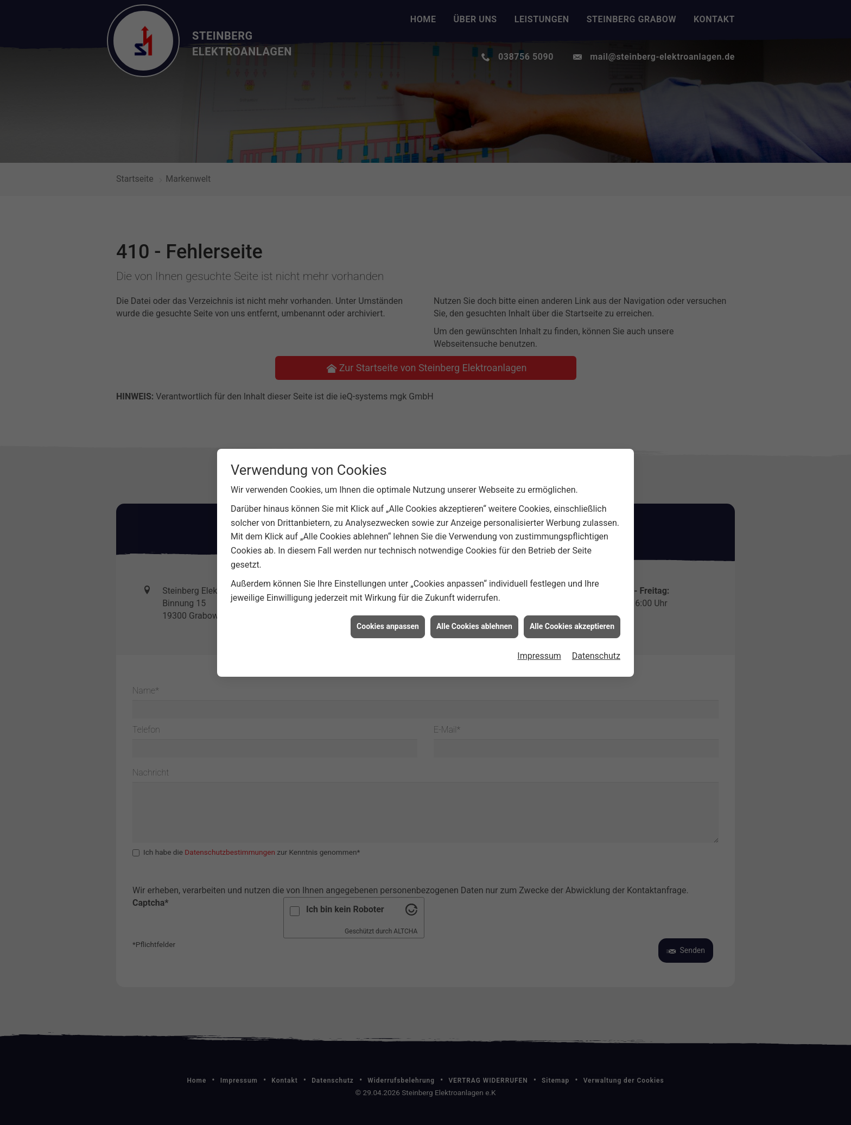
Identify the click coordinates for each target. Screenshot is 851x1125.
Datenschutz (596, 548)
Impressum (539, 548)
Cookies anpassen (388, 519)
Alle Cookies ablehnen (474, 519)
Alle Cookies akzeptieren (572, 519)
